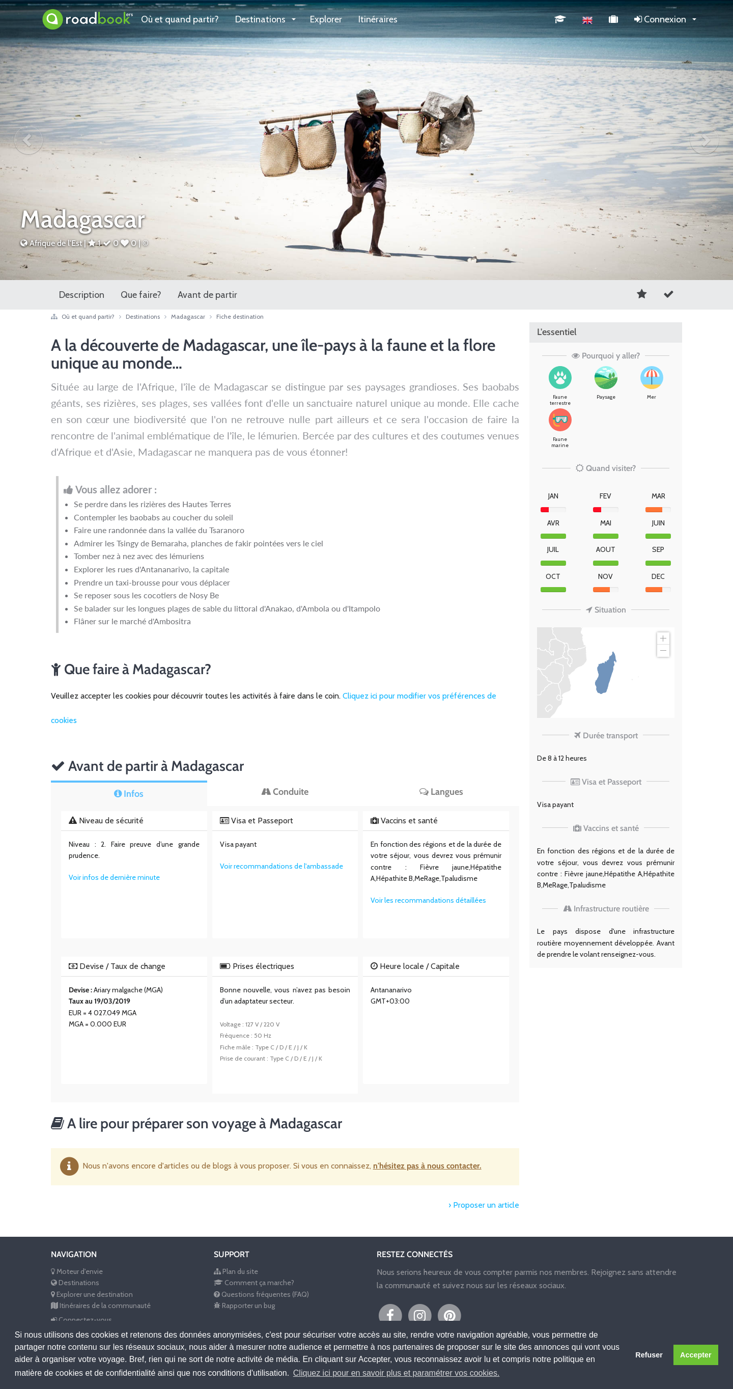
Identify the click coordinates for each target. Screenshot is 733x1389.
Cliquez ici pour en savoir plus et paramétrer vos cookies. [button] (396, 1373)
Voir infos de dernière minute (114, 877)
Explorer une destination (92, 1294)
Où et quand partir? (180, 19)
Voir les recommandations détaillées (428, 900)
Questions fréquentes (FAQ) (261, 1294)
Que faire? (141, 294)
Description (81, 294)
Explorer (326, 19)
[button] (28, 140)
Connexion (661, 19)
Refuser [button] (649, 1355)
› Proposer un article (483, 1205)
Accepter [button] (696, 1355)
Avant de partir (207, 294)
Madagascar (193, 316)
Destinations (261, 19)
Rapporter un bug (244, 1305)
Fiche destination (240, 316)
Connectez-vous (81, 1319)
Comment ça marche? (254, 1282)
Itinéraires (378, 19)
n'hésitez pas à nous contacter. (427, 1166)
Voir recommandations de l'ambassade (281, 866)
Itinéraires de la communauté (101, 1305)
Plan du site (236, 1271)
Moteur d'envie (77, 1271)
